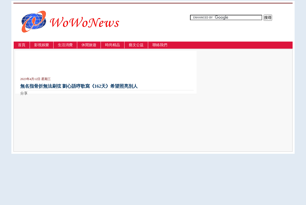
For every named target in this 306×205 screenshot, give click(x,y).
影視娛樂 (41, 45)
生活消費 (65, 45)
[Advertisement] (87, 64)
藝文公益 (136, 45)
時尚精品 (112, 45)
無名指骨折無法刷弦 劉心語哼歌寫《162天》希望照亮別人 (79, 86)
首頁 (21, 45)
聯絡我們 (159, 45)
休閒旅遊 (88, 45)
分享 (24, 93)
